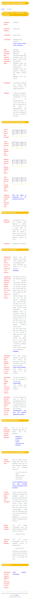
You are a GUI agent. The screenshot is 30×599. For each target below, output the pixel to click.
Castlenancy (18, 436)
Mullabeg (15, 270)
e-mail (16, 595)
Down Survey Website (19, 367)
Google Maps (17, 383)
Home (3, 9)
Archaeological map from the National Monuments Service (19, 412)
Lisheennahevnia (19, 443)
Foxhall (17, 441)
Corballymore (18, 438)
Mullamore (18, 445)
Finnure (17, 440)
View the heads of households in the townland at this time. (19, 197)
